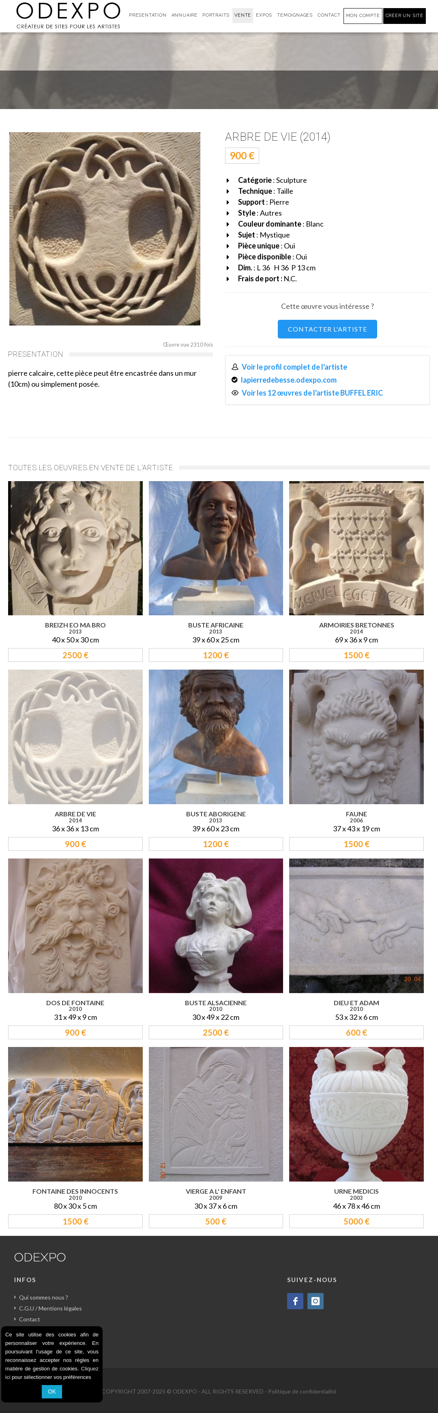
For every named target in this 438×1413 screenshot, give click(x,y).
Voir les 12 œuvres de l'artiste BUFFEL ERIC (312, 392)
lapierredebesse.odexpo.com (289, 379)
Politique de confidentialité (302, 1391)
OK (52, 1391)
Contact (29, 1319)
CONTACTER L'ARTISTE (327, 329)
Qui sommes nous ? (43, 1297)
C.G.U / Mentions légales (50, 1308)
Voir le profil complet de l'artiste (294, 366)
